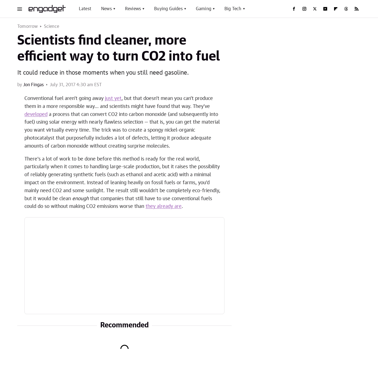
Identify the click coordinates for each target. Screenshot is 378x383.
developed (36, 114)
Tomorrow (27, 26)
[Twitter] (315, 9)
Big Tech (232, 9)
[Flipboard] (336, 9)
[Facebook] (294, 9)
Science (51, 26)
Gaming (203, 9)
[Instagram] (304, 9)
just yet (113, 98)
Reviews (133, 9)
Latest (85, 9)
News (106, 9)
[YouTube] (325, 9)
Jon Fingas (33, 85)
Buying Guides (168, 9)
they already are (164, 206)
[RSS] (356, 9)
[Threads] (346, 9)
